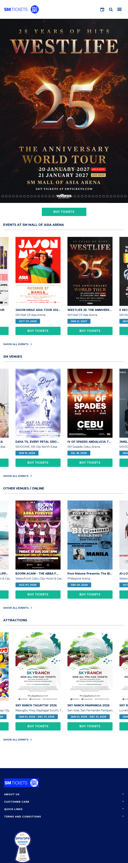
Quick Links (13, 809)
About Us (12, 794)
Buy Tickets (64, 211)
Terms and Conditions (22, 816)
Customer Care (16, 801)
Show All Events (17, 344)
